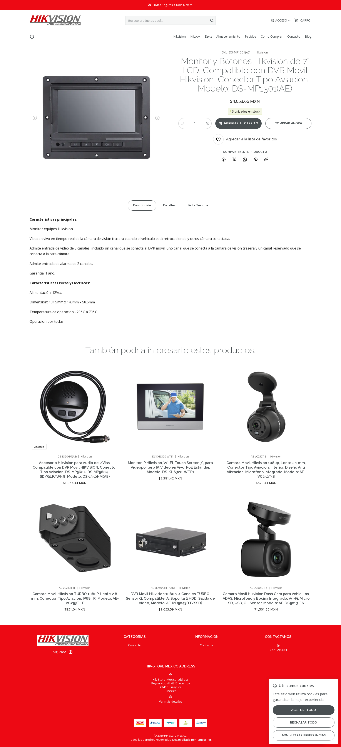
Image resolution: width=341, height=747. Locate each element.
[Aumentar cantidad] (207, 123)
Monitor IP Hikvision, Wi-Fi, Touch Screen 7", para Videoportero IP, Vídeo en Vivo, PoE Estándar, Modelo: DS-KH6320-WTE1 (170, 488)
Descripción (142, 222)
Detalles (169, 222)
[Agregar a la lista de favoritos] (245, 139)
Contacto (134, 645)
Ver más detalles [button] (170, 699)
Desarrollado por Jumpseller (191, 740)
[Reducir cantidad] (182, 123)
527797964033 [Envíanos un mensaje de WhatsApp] (278, 648)
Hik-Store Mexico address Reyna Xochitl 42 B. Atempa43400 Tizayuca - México (170, 683)
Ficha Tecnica (197, 222)
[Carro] (302, 20)
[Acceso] (281, 20)
